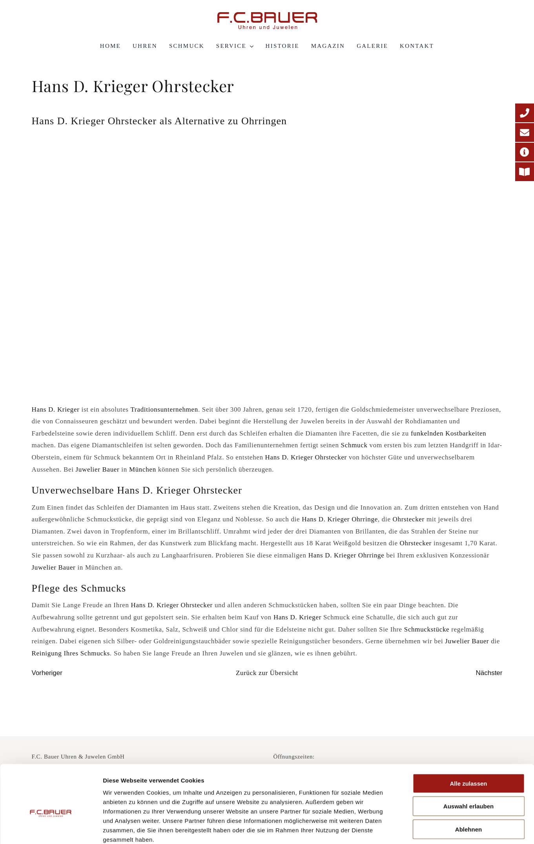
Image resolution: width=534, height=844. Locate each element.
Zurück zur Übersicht (267, 673)
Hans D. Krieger (56, 409)
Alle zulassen (468, 740)
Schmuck (354, 445)
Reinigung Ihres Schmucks (71, 653)
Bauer (480, 641)
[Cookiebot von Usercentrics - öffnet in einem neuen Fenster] (50, 829)
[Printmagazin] (524, 171)
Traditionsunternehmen (164, 409)
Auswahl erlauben (468, 764)
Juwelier (457, 641)
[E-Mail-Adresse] (524, 132)
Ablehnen (468, 786)
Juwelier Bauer (97, 469)
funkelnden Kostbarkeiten (448, 433)
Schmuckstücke (427, 629)
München (142, 469)
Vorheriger (47, 673)
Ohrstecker (409, 519)
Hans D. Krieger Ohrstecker (306, 457)
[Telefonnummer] (524, 112)
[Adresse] (524, 152)
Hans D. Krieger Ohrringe (340, 519)
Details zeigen (417, 828)
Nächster (489, 673)
